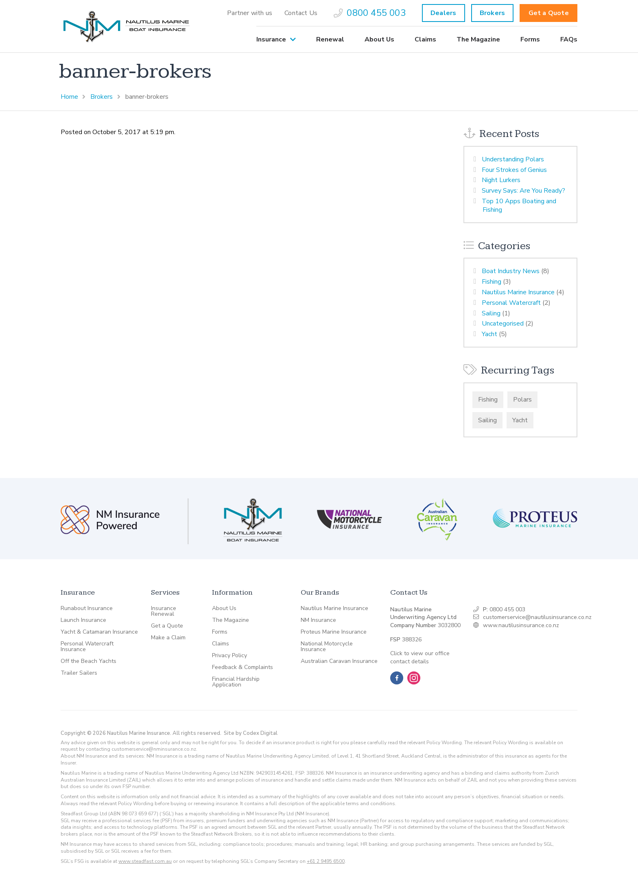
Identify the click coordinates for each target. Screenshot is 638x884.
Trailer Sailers (79, 673)
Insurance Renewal (163, 611)
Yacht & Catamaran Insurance (99, 632)
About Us (379, 39)
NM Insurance (318, 620)
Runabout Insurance (87, 608)
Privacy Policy (229, 655)
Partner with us (249, 13)
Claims (425, 39)
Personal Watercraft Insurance (87, 646)
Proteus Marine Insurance (334, 632)
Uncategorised (503, 323)
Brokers (492, 13)
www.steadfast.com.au (145, 861)
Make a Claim (168, 638)
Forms (530, 39)
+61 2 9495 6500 (326, 861)
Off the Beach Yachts (88, 661)
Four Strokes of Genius (514, 169)
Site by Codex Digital (250, 733)
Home (69, 96)
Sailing (491, 313)
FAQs (568, 39)
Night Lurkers (501, 180)
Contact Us (300, 13)
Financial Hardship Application (236, 682)
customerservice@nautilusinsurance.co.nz (537, 617)
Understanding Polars (513, 159)
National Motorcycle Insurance (327, 646)
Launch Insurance (83, 620)
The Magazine (478, 39)
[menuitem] (249, 13)
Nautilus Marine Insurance (518, 292)
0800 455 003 (370, 13)
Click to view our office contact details (420, 657)
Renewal (330, 39)
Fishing (491, 281)
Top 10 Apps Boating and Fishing (519, 205)
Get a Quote (549, 13)
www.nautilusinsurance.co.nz (521, 625)
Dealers (443, 13)
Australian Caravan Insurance (339, 661)
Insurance (271, 39)
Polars (522, 399)
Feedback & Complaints (242, 667)
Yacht (489, 334)
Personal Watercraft (511, 302)
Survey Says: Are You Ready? (523, 190)
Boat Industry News (511, 271)
